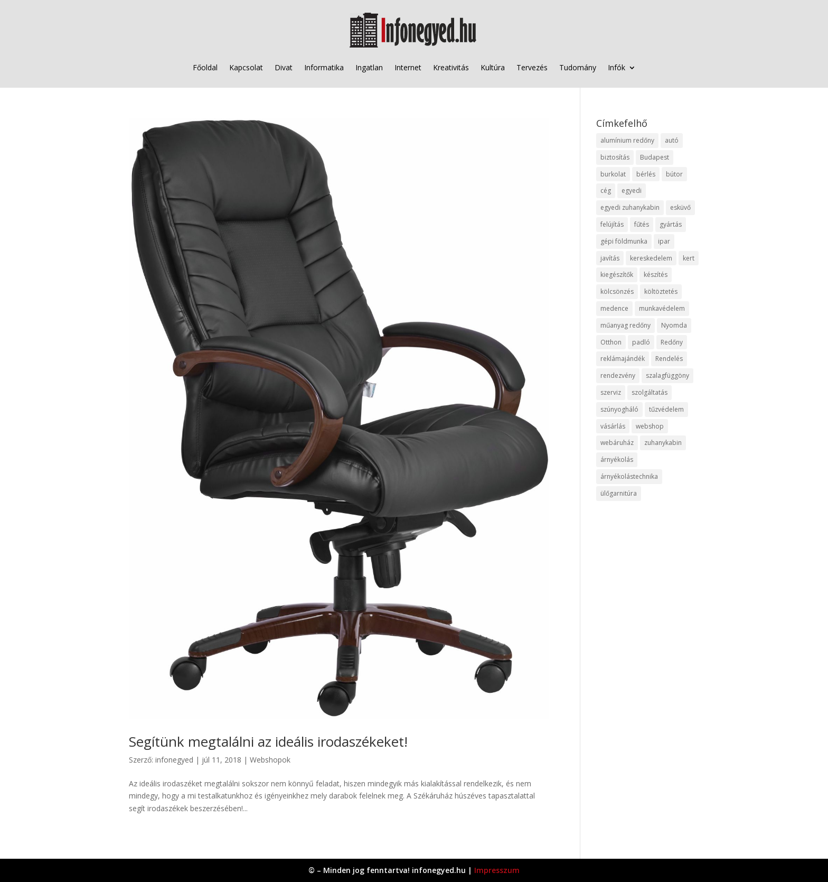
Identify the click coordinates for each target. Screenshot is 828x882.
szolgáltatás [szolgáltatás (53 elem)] (649, 392)
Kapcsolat (246, 67)
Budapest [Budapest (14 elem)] (654, 157)
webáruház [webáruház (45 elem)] (617, 442)
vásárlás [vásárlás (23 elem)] (612, 426)
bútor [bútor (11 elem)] (674, 174)
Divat (284, 67)
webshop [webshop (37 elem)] (650, 426)
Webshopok (270, 760)
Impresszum (497, 870)
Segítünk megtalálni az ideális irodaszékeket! (268, 741)
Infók (616, 67)
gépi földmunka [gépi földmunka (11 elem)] (623, 241)
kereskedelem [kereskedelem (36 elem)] (651, 258)
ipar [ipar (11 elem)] (664, 241)
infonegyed (174, 760)
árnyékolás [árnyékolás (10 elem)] (616, 459)
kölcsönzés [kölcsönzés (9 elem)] (617, 291)
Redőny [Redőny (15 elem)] (672, 342)
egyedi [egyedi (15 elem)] (632, 190)
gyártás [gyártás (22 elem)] (671, 224)
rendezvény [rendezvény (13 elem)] (617, 375)
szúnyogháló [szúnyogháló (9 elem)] (619, 409)
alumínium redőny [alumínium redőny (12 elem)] (627, 140)
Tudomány (577, 67)
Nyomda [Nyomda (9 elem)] (674, 325)
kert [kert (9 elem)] (688, 258)
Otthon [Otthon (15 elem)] (611, 342)
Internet (407, 67)
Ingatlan (369, 67)
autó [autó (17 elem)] (672, 140)
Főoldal (205, 67)
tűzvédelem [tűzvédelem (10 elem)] (666, 409)
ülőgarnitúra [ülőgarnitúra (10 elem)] (618, 493)
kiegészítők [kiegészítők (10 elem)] (616, 274)
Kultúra (493, 67)
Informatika (324, 67)
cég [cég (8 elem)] (605, 190)
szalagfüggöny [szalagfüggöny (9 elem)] (667, 375)
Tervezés (532, 67)
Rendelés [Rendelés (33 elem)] (669, 358)
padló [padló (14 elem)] (641, 342)
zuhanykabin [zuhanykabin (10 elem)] (663, 442)
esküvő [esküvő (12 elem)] (680, 207)
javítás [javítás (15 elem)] (609, 258)
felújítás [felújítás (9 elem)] (612, 224)
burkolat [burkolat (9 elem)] (613, 174)
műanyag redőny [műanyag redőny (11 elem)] (625, 325)
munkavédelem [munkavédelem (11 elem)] (662, 308)
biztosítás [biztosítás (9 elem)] (614, 157)
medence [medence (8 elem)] (614, 308)
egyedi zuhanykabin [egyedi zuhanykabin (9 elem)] (630, 207)
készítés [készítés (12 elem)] (655, 274)
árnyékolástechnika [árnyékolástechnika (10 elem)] (629, 476)
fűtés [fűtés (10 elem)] (641, 224)
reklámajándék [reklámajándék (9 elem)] (622, 358)
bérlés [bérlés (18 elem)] (645, 174)
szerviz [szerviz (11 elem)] (610, 392)
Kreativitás (451, 67)
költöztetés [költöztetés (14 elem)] (661, 291)
